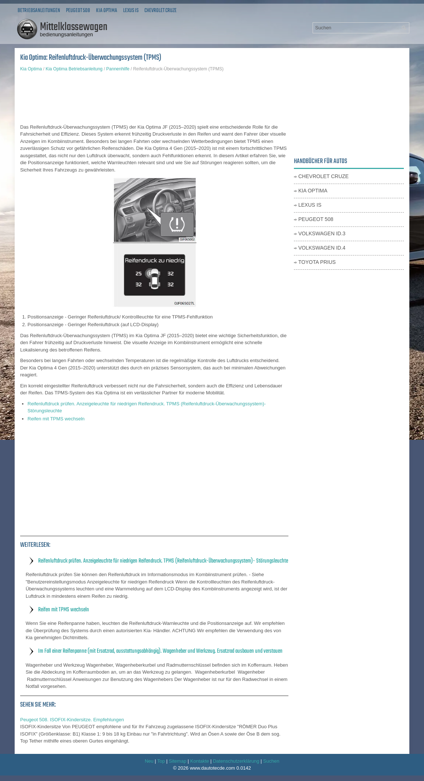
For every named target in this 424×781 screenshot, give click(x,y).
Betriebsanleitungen (39, 10)
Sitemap (178, 761)
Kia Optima (106, 10)
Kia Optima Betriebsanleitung (73, 68)
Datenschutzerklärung (236, 761)
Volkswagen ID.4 (322, 248)
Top (161, 761)
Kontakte (199, 761)
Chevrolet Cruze (160, 10)
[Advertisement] (154, 98)
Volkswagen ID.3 (322, 233)
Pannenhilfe (117, 68)
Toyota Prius (317, 262)
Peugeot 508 (78, 10)
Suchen (271, 761)
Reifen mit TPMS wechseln (56, 418)
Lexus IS (131, 10)
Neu (149, 761)
